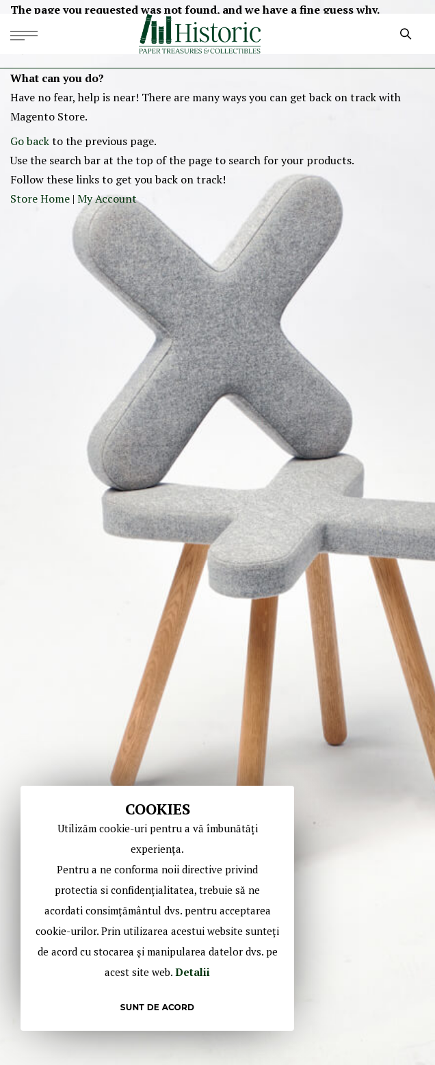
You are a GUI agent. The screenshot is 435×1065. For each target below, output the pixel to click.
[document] (157, 908)
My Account (107, 198)
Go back (29, 141)
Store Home (40, 198)
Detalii (192, 972)
